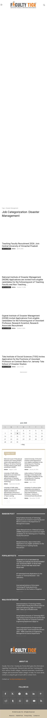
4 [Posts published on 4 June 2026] (29, 431)
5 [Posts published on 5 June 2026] (35, 431)
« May (23, 444)
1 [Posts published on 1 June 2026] (11, 431)
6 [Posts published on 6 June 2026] (41, 431)
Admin (14, 248)
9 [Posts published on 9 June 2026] (17, 433)
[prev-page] (5, 501)
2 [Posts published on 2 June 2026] (17, 431)
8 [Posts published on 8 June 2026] (11, 433)
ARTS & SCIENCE (6, 248)
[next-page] (8, 501)
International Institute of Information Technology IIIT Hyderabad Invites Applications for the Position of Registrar (29, 587)
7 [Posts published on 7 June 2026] (5, 433)
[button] (42, 4)
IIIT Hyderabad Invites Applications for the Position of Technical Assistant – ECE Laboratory (29, 575)
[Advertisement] (23, 35)
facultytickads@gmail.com (18, 679)
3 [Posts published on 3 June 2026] (23, 431)
